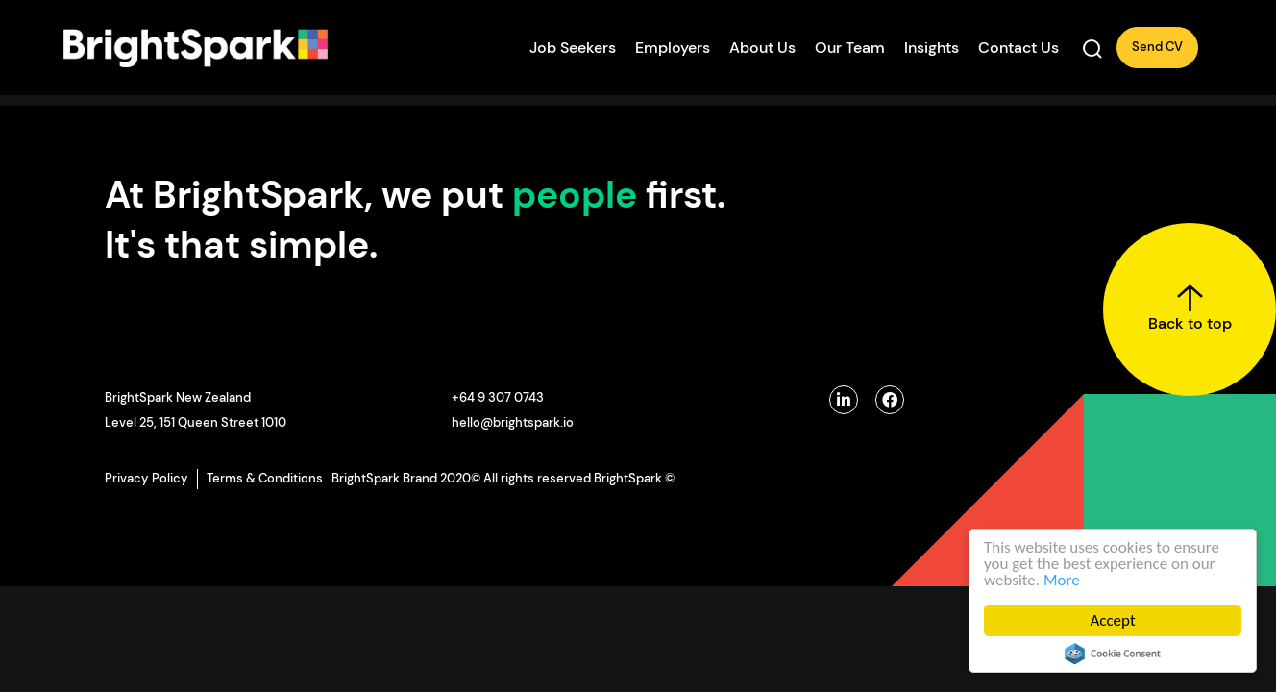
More (1061, 580)
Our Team (850, 47)
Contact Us (1018, 47)
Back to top (1190, 309)
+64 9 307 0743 (498, 397)
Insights (931, 47)
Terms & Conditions (265, 478)
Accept (1112, 620)
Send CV (1157, 46)
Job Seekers (572, 47)
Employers (672, 47)
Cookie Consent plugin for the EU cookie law (1113, 653)
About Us (762, 47)
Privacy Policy (146, 478)
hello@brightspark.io (513, 422)
